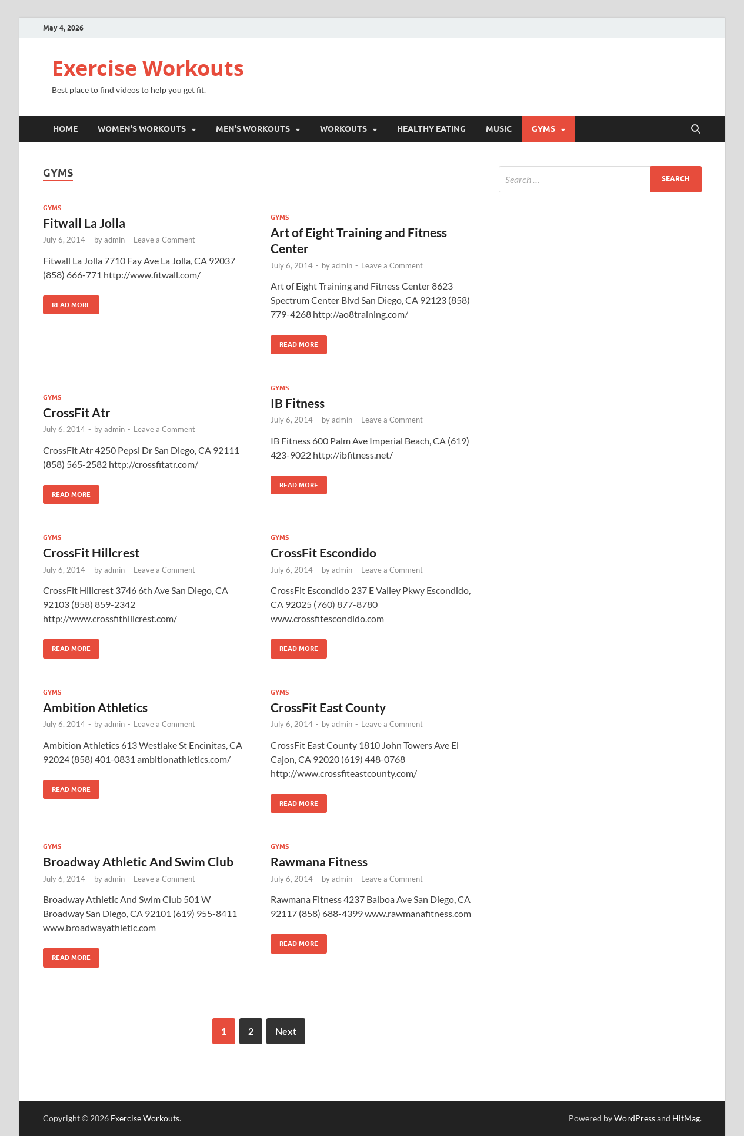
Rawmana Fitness (319, 861)
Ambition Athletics (95, 707)
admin (114, 239)
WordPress (634, 1118)
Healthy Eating (431, 129)
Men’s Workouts (253, 129)
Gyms (543, 129)
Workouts (343, 129)
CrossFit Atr (77, 412)
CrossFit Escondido (323, 552)
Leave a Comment (164, 239)
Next (285, 1031)
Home (65, 129)
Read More (67, 302)
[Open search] (696, 129)
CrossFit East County (328, 707)
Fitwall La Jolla (84, 222)
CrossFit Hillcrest (91, 552)
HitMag (686, 1118)
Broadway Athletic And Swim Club (138, 861)
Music (499, 129)
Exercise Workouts (148, 68)
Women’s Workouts (142, 129)
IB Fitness (298, 403)
